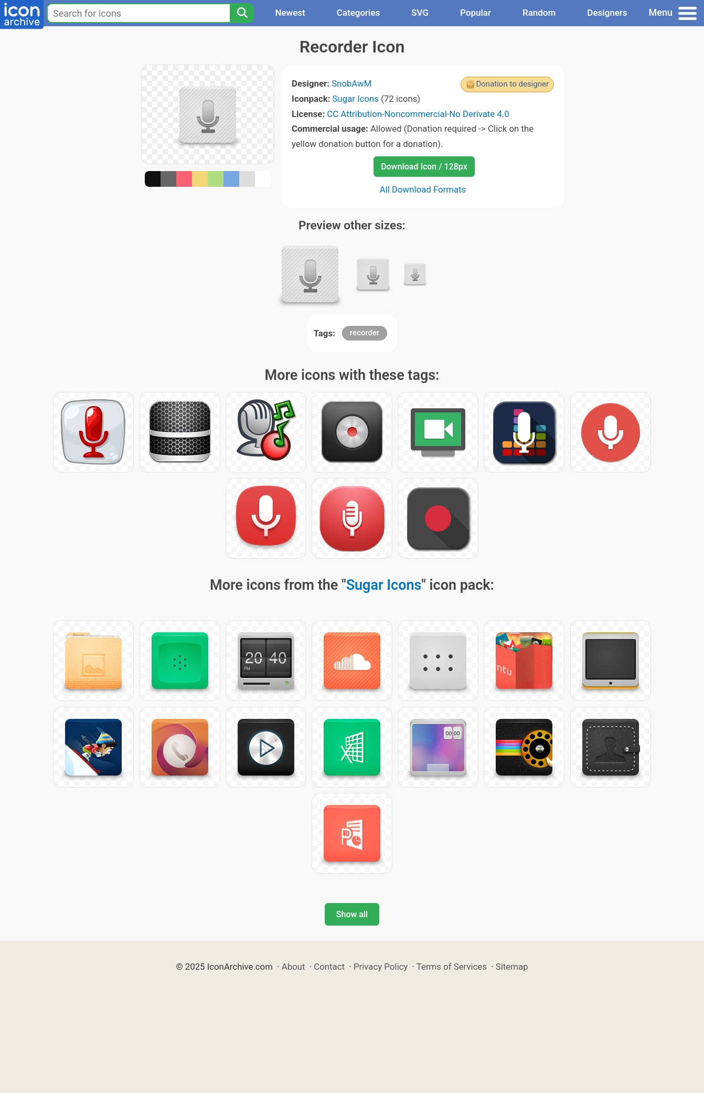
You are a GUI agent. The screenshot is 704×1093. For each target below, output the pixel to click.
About (293, 966)
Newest (290, 12)
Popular (475, 12)
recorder (365, 332)
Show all (352, 914)
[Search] (242, 13)
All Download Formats (423, 189)
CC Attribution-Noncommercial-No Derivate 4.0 (418, 114)
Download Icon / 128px (424, 167)
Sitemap (512, 966)
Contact (329, 966)
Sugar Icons (356, 98)
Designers (607, 12)
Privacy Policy (381, 966)
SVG (420, 12)
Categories (358, 12)
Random (539, 12)
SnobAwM (351, 83)
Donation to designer (512, 84)
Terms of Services (452, 966)
